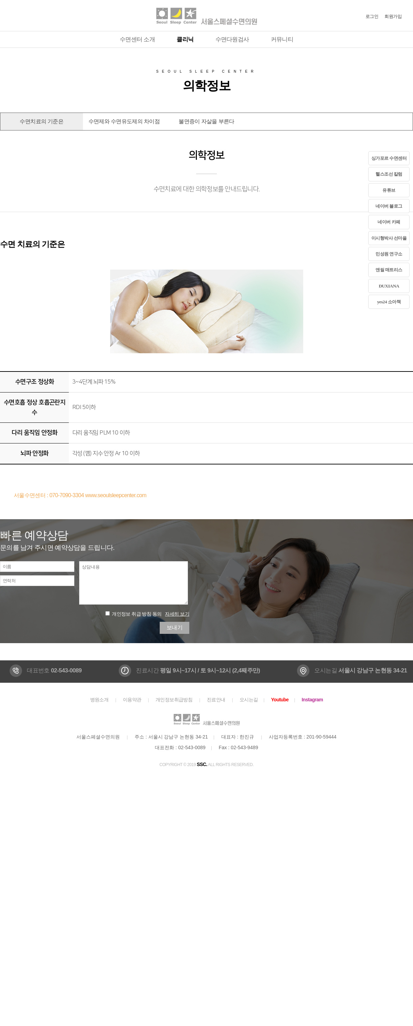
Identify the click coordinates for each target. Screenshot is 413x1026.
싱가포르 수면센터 (389, 158)
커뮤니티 (282, 39)
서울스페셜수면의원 (206, 15)
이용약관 (132, 699)
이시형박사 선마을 (389, 238)
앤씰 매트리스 (388, 269)
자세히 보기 (177, 614)
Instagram (312, 699)
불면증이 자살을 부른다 (206, 121)
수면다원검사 (232, 39)
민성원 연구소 (388, 253)
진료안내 (216, 699)
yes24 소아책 (389, 301)
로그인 (372, 16)
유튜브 (388, 190)
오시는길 (249, 699)
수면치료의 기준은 (41, 121)
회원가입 (393, 16)
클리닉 (185, 39)
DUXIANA (389, 286)
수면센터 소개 (137, 39)
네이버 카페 (389, 221)
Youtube (279, 699)
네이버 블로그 (388, 206)
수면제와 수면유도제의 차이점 (124, 121)
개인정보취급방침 (174, 699)
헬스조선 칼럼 (388, 174)
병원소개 (99, 699)
